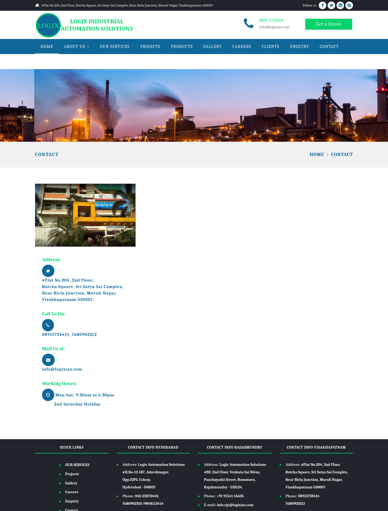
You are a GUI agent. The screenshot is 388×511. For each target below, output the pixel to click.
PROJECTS (150, 46)
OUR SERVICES (115, 46)
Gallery (71, 483)
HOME (46, 46)
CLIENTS (270, 46)
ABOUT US (74, 46)
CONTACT (329, 46)
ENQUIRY (299, 46)
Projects (72, 474)
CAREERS (242, 46)
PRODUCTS (182, 46)
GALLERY (212, 46)
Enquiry (72, 501)
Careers (71, 492)
